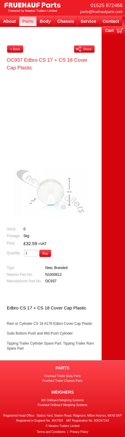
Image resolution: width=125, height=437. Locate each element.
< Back (15, 49)
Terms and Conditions (51, 431)
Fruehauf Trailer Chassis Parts (62, 380)
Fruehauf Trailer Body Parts (62, 376)
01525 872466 (107, 5)
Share (84, 49)
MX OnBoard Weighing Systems (62, 400)
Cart (109, 30)
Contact (111, 21)
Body (45, 21)
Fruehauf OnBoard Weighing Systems (62, 405)
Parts (27, 21)
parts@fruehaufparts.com (101, 12)
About (9, 21)
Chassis (65, 21)
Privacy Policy (79, 431)
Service (88, 21)
